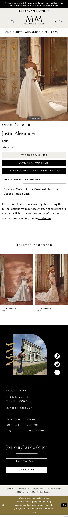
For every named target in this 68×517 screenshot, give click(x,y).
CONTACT (32, 427)
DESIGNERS (13, 421)
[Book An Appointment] (34, 11)
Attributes (32, 181)
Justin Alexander (28, 32)
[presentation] (16, 281)
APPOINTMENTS (36, 432)
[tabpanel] (34, 79)
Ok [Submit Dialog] (64, 508)
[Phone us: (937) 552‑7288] (13, 21)
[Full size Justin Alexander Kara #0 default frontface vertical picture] (34, 79)
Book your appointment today (44, 6)
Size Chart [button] (9, 148)
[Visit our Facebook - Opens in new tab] (57, 374)
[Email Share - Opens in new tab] (29, 125)
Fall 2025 (51, 32)
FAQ (8, 432)
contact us (44, 220)
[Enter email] (26, 463)
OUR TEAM (12, 427)
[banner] (34, 21)
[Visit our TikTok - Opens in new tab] (57, 358)
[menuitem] (7, 21)
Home (7, 32)
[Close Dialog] (3, 507)
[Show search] (55, 21)
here (34, 515)
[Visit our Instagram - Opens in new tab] (57, 366)
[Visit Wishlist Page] (61, 21)
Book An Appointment (34, 164)
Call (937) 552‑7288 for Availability (34, 172)
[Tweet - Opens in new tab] (16, 125)
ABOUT (31, 421)
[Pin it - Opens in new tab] (23, 125)
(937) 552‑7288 (16, 392)
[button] (7, 21)
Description (12, 181)
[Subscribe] (26, 472)
